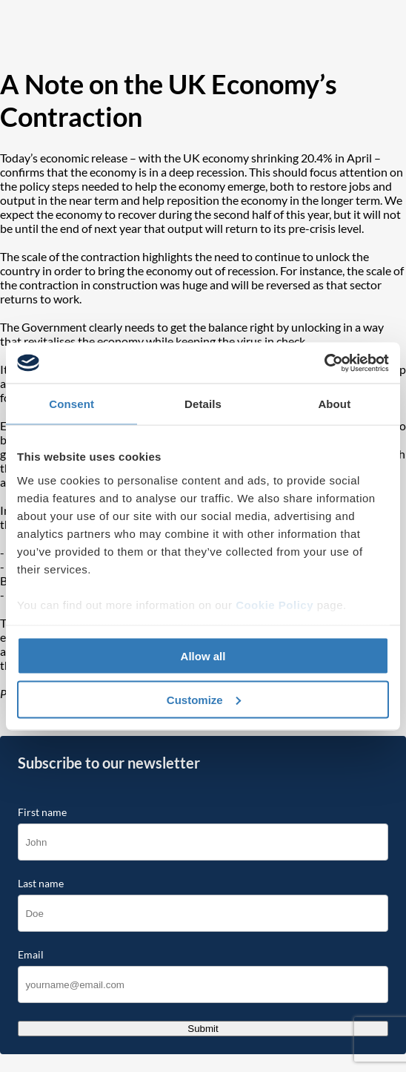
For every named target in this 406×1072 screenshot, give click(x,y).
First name (42, 812)
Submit (202, 1028)
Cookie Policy (274, 604)
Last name (41, 883)
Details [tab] (203, 404)
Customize (204, 699)
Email (31, 955)
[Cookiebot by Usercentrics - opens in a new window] (324, 362)
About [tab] (334, 404)
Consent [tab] (71, 404)
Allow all (203, 656)
